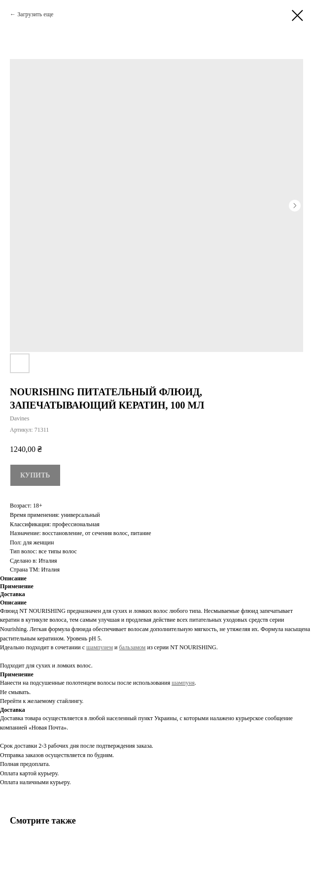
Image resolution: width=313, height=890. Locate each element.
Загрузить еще (35, 14)
